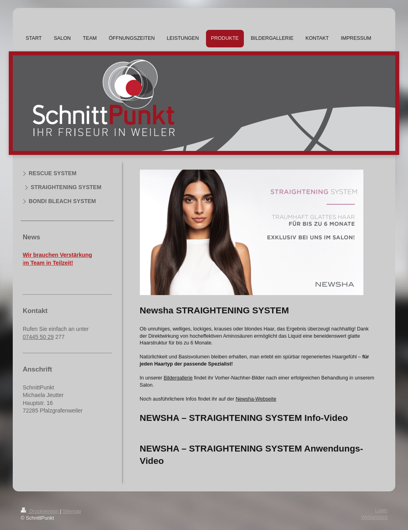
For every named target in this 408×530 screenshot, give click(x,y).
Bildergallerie (178, 378)
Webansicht (374, 517)
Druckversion (40, 511)
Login (381, 510)
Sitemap (72, 511)
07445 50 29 (38, 337)
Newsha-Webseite (255, 399)
